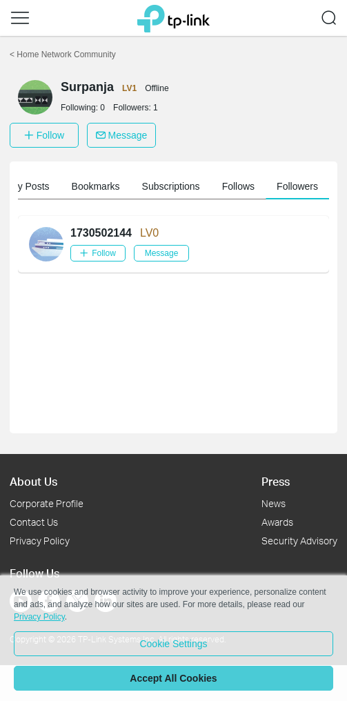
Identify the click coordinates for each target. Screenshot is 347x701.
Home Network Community (63, 54)
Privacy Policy (40, 540)
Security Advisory (299, 540)
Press (275, 481)
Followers (300, 186)
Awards (277, 522)
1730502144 (101, 233)
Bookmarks (99, 186)
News (273, 503)
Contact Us (34, 522)
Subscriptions (175, 186)
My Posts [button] (33, 186)
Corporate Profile (46, 503)
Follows (242, 186)
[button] (20, 18)
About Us (33, 481)
